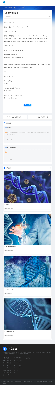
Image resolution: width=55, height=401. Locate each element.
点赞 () (27, 104)
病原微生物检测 (4, 373)
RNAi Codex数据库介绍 (14, 117)
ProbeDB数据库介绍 (9, 331)
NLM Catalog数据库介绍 (10, 246)
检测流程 (9, 127)
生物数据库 (10, 7)
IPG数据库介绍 (8, 204)
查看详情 (9, 139)
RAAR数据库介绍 (43, 117)
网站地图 (44, 381)
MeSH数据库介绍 (8, 289)
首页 (5, 7)
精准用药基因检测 (9, 373)
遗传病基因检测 (4, 363)
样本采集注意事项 (11, 147)
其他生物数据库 (17, 7)
